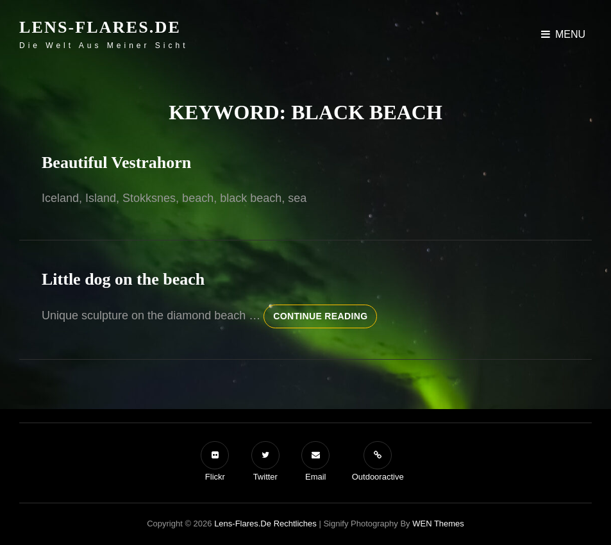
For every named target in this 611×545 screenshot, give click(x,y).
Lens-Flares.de (100, 27)
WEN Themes (438, 523)
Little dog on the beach (123, 279)
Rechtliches (295, 523)
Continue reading (325, 318)
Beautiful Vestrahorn (116, 162)
